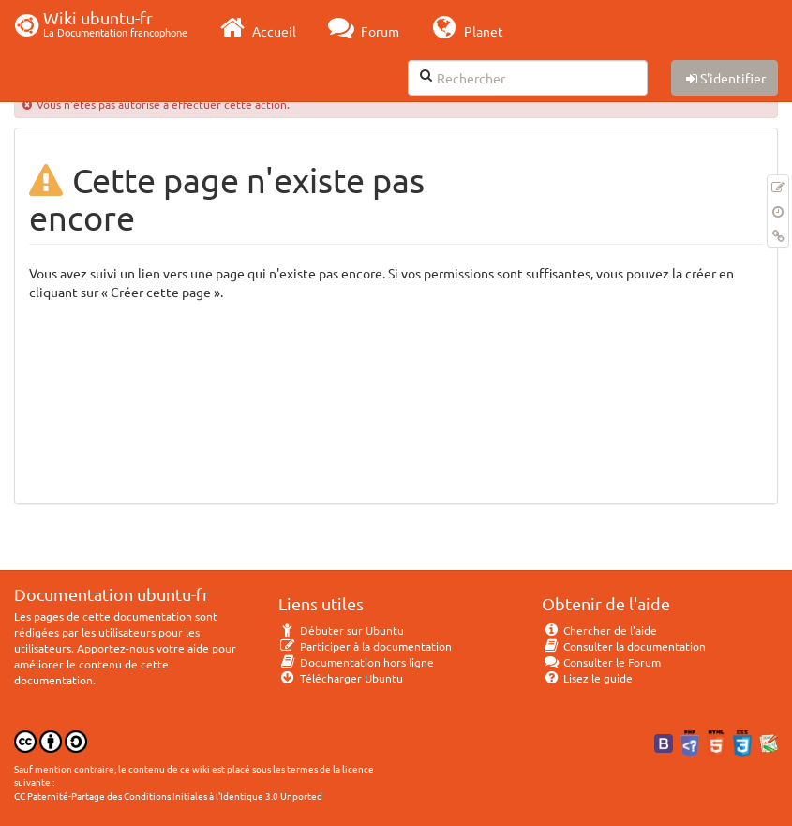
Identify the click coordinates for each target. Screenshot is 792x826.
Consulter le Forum (601, 661)
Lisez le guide (587, 677)
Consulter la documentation (624, 645)
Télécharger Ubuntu (340, 677)
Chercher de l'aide (599, 630)
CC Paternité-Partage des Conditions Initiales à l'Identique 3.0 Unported (168, 795)
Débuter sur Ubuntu (341, 630)
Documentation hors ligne (356, 661)
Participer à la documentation (365, 645)
